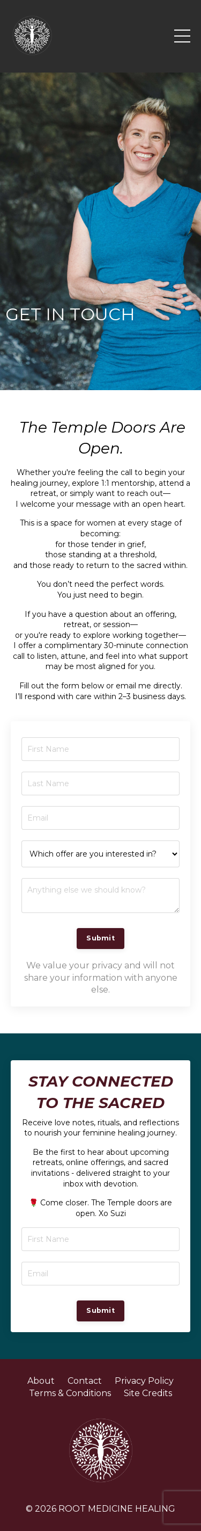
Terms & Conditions (70, 1393)
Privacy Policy (144, 1381)
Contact (85, 1381)
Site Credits (148, 1393)
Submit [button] (100, 938)
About (41, 1381)
